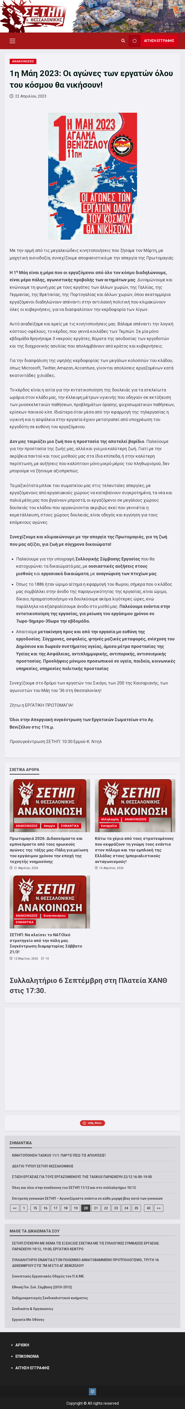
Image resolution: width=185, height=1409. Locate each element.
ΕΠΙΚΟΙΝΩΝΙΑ (27, 1356)
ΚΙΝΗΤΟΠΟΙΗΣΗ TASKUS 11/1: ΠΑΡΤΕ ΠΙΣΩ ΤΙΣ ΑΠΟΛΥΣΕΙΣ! (59, 1155)
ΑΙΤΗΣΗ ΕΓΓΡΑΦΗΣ (32, 1368)
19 (76, 1208)
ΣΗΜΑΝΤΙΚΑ (70, 826)
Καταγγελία (109, 826)
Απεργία (49, 826)
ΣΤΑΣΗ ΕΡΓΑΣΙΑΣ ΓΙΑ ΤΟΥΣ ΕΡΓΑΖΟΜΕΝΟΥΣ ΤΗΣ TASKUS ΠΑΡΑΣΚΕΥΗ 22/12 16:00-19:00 (82, 1177)
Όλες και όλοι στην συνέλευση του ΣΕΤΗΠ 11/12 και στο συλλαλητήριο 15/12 (74, 1188)
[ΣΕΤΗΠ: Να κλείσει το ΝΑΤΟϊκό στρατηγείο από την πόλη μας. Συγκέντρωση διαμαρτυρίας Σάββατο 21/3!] (50, 902)
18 (65, 1208)
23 (116, 1208)
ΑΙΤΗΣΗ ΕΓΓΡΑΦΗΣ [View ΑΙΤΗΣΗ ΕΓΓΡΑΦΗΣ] (151, 41)
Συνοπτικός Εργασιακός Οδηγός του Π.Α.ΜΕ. (48, 1276)
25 (136, 1208)
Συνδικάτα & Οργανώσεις (32, 1309)
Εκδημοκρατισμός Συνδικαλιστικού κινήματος (50, 1298)
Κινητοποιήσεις (55, 915)
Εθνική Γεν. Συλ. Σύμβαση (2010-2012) (42, 1287)
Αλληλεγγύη (110, 819)
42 (149, 1208)
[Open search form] (123, 41)
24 (126, 1208)
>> (159, 1208)
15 (35, 1208)
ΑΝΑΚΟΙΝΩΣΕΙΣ (23, 61)
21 (96, 1208)
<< (15, 1208)
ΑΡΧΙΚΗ (22, 1345)
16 (45, 1208)
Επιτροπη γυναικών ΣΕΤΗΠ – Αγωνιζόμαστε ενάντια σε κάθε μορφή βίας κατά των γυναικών (87, 1198)
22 (106, 1208)
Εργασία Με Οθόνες (28, 1320)
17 (55, 1208)
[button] (12, 41)
